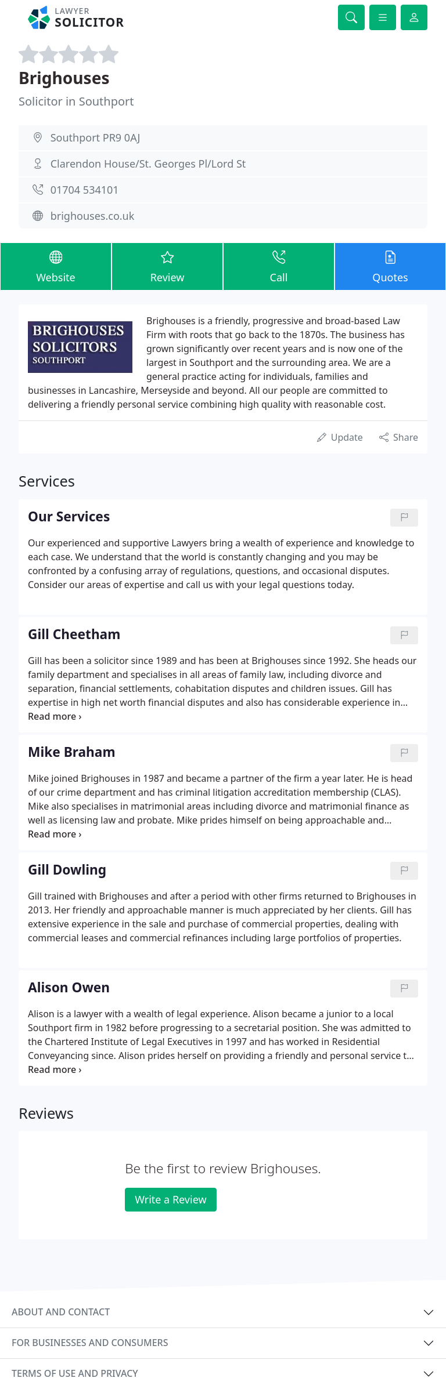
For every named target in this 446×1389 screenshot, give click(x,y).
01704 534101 (85, 190)
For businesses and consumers (90, 1342)
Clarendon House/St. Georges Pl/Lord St (148, 164)
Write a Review (170, 1199)
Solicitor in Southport (76, 101)
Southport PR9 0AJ (96, 137)
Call (279, 266)
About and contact (61, 1311)
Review (167, 266)
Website (56, 266)
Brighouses (64, 78)
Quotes (390, 266)
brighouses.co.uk (93, 216)
